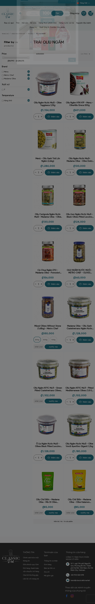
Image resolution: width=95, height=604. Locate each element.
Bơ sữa (33, 23)
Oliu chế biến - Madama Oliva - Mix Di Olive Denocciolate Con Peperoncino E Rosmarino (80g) (48, 500)
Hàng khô (8, 100)
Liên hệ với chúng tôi (31, 579)
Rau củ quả (9, 23)
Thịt (17, 23)
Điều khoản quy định (31, 564)
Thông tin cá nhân (51, 561)
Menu (6, 71)
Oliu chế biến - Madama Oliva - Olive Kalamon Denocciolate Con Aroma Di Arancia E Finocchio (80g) (79, 500)
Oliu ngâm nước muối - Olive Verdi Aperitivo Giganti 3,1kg (79, 444)
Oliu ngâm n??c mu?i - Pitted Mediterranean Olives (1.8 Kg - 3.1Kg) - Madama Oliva (79, 389)
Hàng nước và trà (66, 23)
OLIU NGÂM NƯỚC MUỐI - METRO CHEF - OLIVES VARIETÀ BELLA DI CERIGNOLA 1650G (79, 271)
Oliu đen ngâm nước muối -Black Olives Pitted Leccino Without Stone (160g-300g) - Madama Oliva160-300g (79, 215)
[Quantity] (38, 116)
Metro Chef (9, 75)
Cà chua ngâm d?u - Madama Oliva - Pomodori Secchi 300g (48, 271)
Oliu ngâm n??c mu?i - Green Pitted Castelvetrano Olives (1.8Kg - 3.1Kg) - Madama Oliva (48, 389)
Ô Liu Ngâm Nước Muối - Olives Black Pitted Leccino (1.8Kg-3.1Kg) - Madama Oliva (48, 445)
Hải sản (25, 23)
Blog (75, 4)
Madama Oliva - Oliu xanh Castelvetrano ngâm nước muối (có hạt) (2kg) (79, 327)
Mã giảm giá (48, 575)
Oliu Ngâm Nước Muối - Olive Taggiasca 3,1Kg (47, 103)
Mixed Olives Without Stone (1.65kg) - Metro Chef (47, 327)
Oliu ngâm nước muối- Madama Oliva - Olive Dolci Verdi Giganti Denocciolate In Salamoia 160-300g (79, 159)
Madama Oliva (10, 78)
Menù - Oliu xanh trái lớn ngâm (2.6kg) (48, 159)
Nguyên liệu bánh (83, 23)
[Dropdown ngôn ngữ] (83, 3)
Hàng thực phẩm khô (48, 23)
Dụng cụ (33, 27)
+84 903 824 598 (77, 575)
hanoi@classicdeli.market (80, 580)
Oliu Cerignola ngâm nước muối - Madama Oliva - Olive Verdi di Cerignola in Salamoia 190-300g (47, 215)
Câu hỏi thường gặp (30, 575)
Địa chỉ (46, 572)
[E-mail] (39, 346)
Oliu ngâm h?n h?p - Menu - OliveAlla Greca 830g (79, 103)
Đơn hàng (47, 564)
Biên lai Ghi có (49, 568)
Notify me (53, 346)
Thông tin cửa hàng (75, 552)
